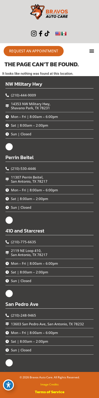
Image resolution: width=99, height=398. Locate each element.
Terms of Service (49, 392)
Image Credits (49, 384)
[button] (91, 51)
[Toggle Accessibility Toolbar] (8, 384)
